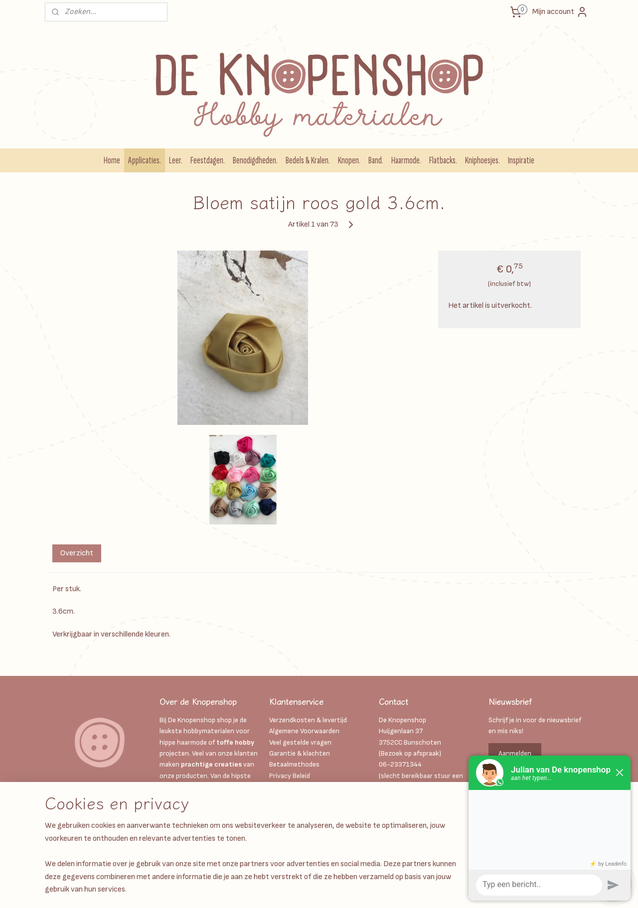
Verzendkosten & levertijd (308, 720)
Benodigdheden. (255, 160)
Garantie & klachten (299, 753)
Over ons (282, 809)
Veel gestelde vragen (300, 742)
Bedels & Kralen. (308, 160)
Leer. (175, 160)
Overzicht (76, 553)
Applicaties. (144, 160)
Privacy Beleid (289, 776)
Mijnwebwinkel (447, 890)
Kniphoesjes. (482, 160)
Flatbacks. (443, 160)
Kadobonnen (288, 786)
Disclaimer (285, 798)
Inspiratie (521, 160)
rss (336, 890)
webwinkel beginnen (369, 890)
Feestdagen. (207, 160)
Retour (279, 831)
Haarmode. (406, 160)
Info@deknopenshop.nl (414, 798)
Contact (282, 820)
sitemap (319, 890)
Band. (375, 160)
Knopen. (349, 160)
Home (112, 160)
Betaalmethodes (294, 764)
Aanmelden (514, 753)
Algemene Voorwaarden (304, 731)
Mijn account (560, 12)
